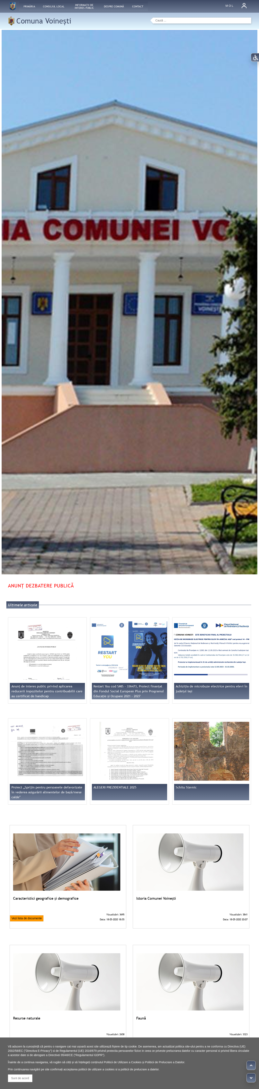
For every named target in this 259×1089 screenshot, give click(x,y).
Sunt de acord (20, 1078)
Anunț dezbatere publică (41, 586)
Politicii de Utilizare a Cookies (123, 1062)
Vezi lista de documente (27, 918)
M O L (229, 5)
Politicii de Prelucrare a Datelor (164, 1062)
